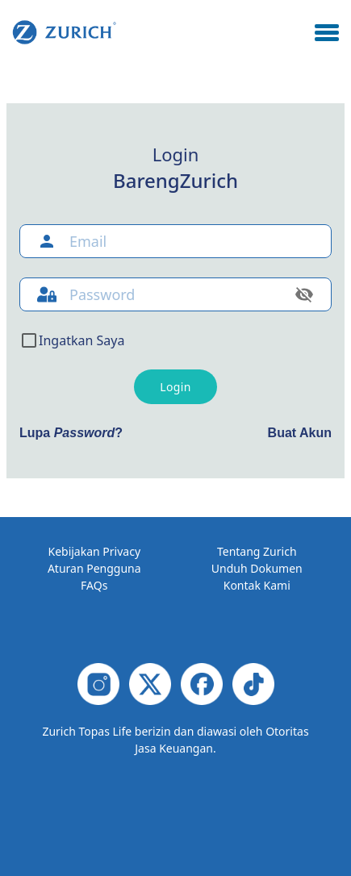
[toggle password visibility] (304, 294)
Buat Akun (300, 433)
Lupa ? (71, 433)
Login (175, 386)
